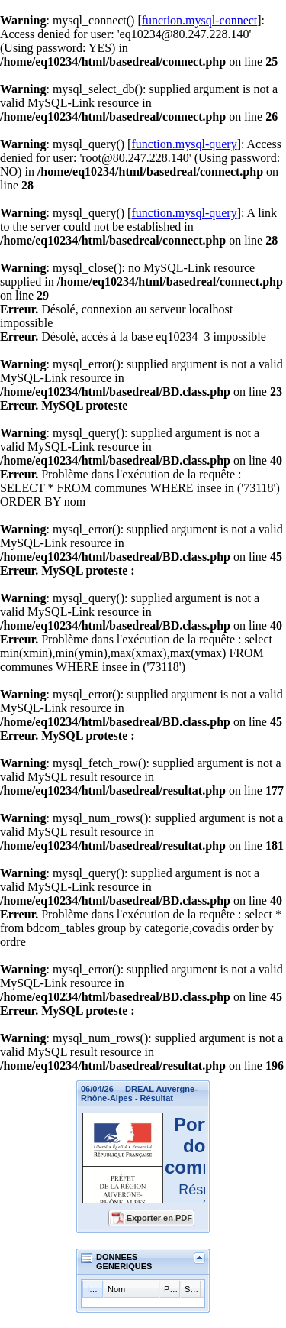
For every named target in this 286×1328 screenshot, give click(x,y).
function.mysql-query (183, 144)
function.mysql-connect (200, 20)
